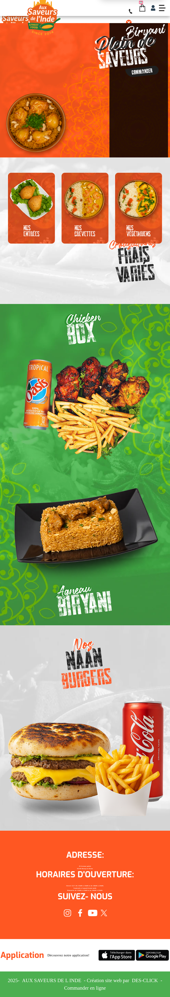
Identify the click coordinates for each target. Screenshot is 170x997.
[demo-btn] (162, 8)
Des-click (145, 980)
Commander (142, 71)
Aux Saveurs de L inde (51, 980)
